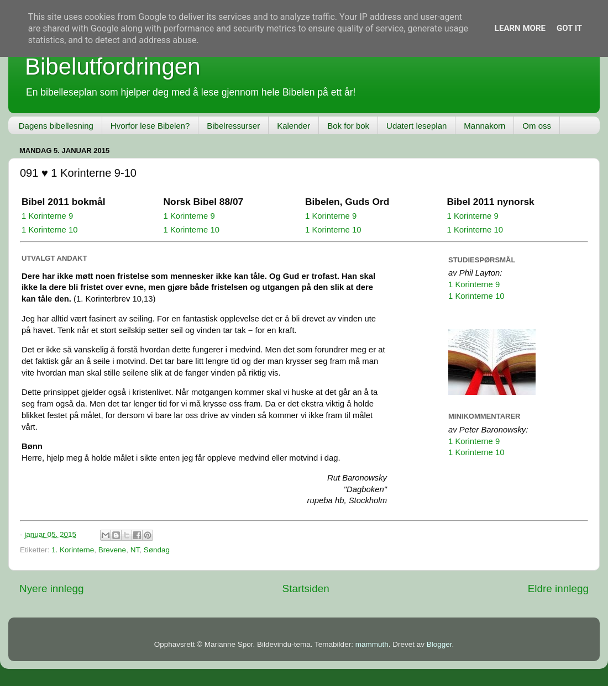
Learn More (520, 28)
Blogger (439, 644)
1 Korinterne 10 (50, 229)
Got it (569, 28)
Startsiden (305, 588)
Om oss (536, 125)
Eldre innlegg (558, 588)
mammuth (372, 644)
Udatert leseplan (416, 125)
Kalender (293, 125)
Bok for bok (348, 125)
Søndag (157, 550)
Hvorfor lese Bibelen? (150, 125)
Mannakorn (484, 125)
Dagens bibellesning (56, 125)
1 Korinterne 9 (47, 216)
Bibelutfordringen (113, 67)
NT (135, 550)
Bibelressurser (233, 125)
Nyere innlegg (51, 588)
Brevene (112, 550)
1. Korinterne (72, 550)
